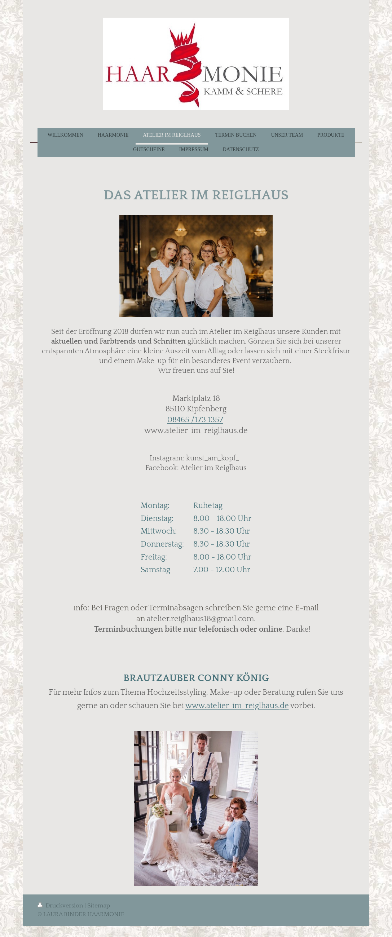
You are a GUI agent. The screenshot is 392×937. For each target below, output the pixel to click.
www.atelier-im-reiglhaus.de (237, 705)
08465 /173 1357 (195, 419)
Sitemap (98, 905)
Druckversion (61, 905)
